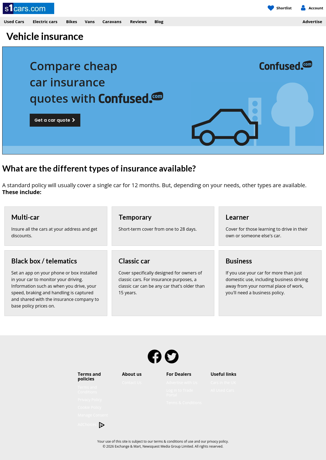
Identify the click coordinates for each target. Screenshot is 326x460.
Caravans (111, 21)
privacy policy (217, 441)
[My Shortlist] (279, 8)
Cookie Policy (90, 407)
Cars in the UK (223, 382)
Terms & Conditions (184, 402)
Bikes (71, 21)
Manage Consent (93, 415)
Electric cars (45, 21)
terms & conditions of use (173, 441)
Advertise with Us (182, 382)
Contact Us (132, 382)
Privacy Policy (90, 399)
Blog (159, 21)
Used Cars (14, 21)
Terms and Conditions (87, 389)
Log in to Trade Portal (179, 393)
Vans (90, 21)
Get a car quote (55, 120)
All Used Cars (222, 390)
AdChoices (91, 425)
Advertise (312, 21)
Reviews (138, 21)
